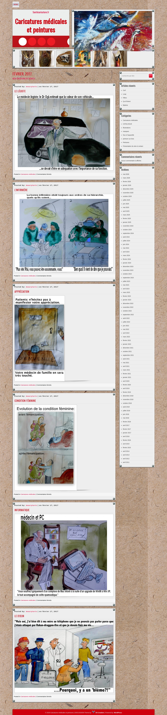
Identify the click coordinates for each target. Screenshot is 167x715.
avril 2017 (126, 425)
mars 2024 (126, 255)
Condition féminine (25, 401)
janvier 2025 (127, 222)
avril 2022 (126, 333)
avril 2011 (126, 462)
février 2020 (127, 385)
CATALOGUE (127, 124)
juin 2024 (126, 244)
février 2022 (127, 340)
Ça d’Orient (126, 101)
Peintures (126, 142)
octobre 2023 (127, 274)
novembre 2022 (128, 307)
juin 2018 (126, 414)
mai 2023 (126, 285)
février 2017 (127, 429)
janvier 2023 (127, 300)
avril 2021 (126, 366)
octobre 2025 (127, 196)
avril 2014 (126, 451)
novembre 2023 (128, 270)
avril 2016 (126, 436)
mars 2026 (126, 178)
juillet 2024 (126, 241)
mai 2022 (126, 329)
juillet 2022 (126, 322)
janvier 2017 (127, 433)
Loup (124, 94)
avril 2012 (126, 458)
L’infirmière (21, 190)
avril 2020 (126, 381)
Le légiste (20, 91)
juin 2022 (126, 326)
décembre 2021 (128, 348)
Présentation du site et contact (133, 146)
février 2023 (127, 296)
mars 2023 (126, 292)
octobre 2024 (127, 229)
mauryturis (31, 86)
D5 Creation (98, 712)
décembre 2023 (128, 266)
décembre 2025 (128, 189)
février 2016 (127, 440)
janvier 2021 (127, 377)
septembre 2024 (128, 233)
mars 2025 (126, 215)
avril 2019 (126, 388)
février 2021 (127, 374)
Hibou (125, 98)
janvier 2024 (127, 263)
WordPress (118, 712)
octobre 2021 (127, 351)
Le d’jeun (19, 616)
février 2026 (127, 181)
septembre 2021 (128, 355)
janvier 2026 (127, 185)
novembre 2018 (128, 399)
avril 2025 (126, 211)
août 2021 (126, 359)
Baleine (125, 105)
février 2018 (127, 422)
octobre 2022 (127, 311)
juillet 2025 (126, 200)
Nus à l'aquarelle (128, 135)
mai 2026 (126, 174)
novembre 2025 (128, 193)
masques (126, 131)
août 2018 (126, 407)
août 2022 (126, 318)
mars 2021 (126, 370)
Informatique (21, 510)
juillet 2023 (126, 281)
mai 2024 (126, 248)
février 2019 (127, 392)
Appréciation (21, 291)
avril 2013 (126, 455)
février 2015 (127, 447)
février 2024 (127, 259)
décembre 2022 (128, 303)
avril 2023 (126, 289)
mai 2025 (126, 207)
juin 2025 (126, 204)
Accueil (16, 4)
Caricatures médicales (28, 174)
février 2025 (127, 218)
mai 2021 (126, 362)
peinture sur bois (128, 139)
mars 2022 (126, 337)
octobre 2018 (127, 403)
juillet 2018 (126, 410)
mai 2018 (126, 418)
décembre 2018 (128, 396)
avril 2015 (126, 444)
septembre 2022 (128, 314)
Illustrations (126, 128)
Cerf (124, 90)
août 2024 (126, 237)
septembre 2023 (128, 278)
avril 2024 (126, 252)
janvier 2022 (127, 344)
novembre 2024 (128, 226)
